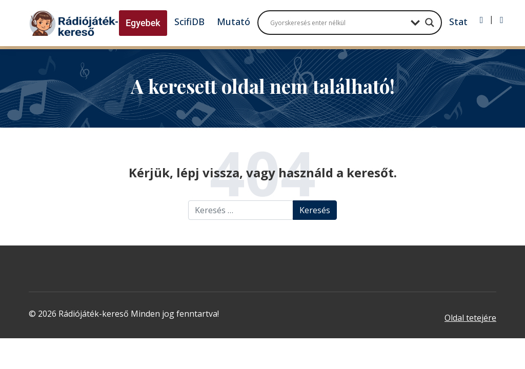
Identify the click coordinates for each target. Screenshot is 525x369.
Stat (458, 21)
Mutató (233, 21)
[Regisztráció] (502, 20)
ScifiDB (189, 21)
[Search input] (338, 22)
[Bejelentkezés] (482, 20)
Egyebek (143, 22)
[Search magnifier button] (429, 22)
